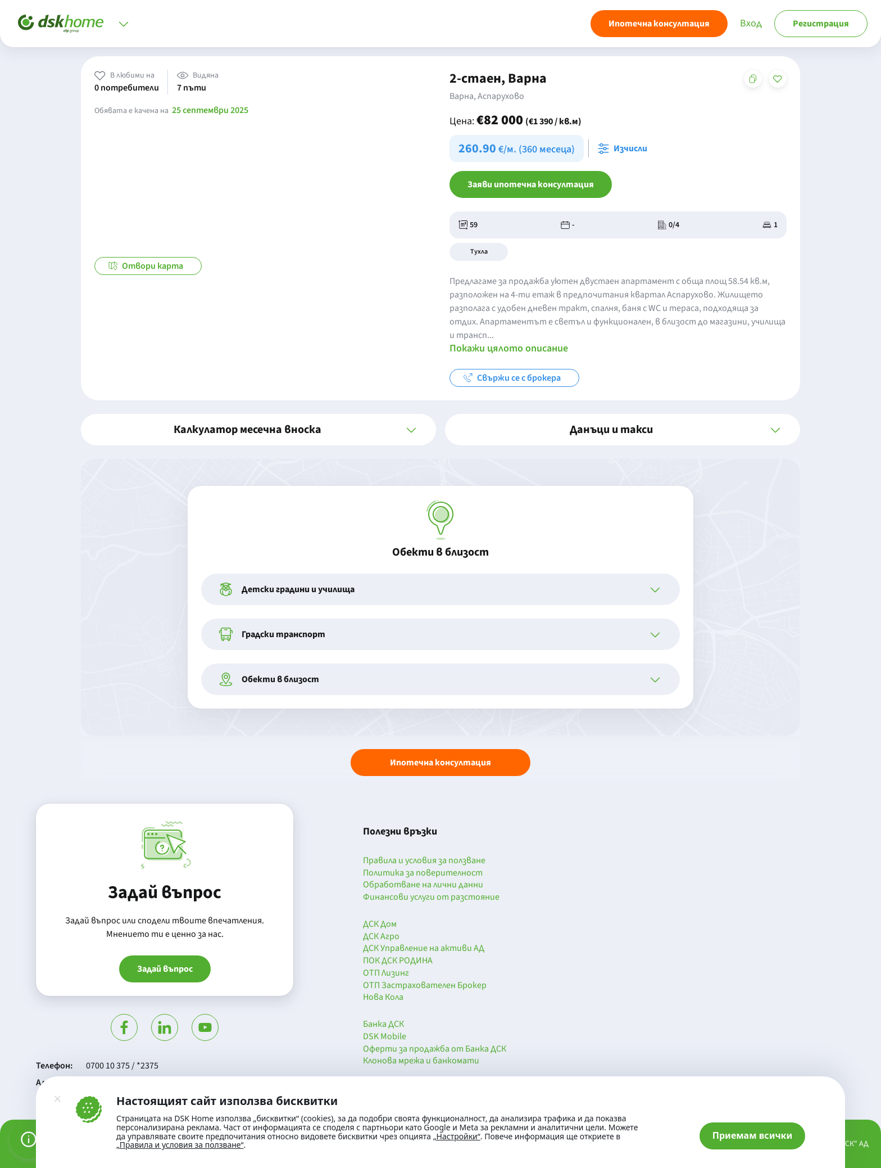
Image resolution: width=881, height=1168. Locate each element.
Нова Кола (383, 997)
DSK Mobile (384, 1036)
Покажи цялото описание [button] (508, 348)
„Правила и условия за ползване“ (180, 1144)
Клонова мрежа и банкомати (421, 1061)
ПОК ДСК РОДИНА (398, 961)
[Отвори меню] (123, 23)
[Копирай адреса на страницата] (753, 79)
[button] (258, 429)
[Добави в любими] (778, 79)
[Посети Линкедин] (164, 1027)
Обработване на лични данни (423, 885)
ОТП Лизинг (386, 973)
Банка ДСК (383, 1024)
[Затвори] (57, 1099)
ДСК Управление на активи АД (423, 948)
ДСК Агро (381, 936)
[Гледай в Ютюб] (205, 1027)
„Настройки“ (456, 1136)
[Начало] (60, 23)
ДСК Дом (380, 924)
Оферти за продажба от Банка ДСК (434, 1049)
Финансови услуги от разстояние (431, 897)
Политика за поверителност (423, 873)
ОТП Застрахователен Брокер (425, 985)
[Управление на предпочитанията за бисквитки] (28, 1139)
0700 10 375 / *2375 (122, 1065)
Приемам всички (752, 1135)
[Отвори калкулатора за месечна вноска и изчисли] (624, 148)
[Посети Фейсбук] (124, 1027)
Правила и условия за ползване (424, 860)
